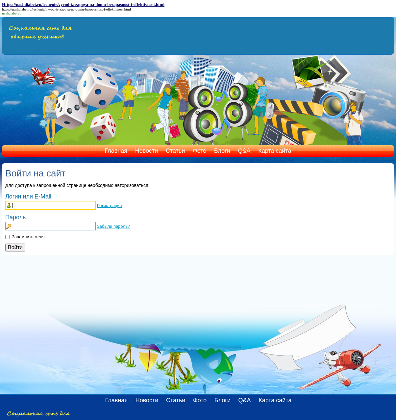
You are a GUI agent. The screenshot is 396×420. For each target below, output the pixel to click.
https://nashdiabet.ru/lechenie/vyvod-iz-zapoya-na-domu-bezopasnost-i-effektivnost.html (66, 9)
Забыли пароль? (113, 226)
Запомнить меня (28, 236)
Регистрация (109, 205)
